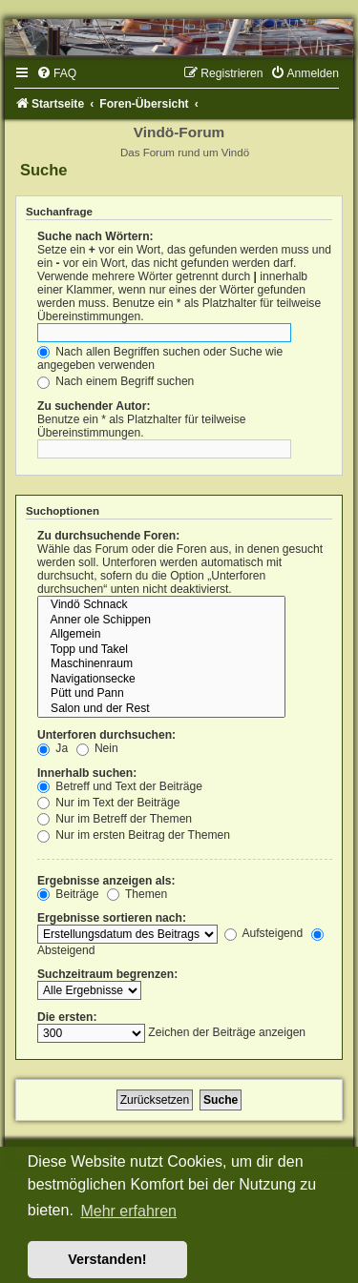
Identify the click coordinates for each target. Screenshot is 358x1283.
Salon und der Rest (161, 709)
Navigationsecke (161, 679)
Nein (97, 748)
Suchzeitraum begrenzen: (107, 974)
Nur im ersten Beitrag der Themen (133, 835)
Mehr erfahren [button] (128, 1211)
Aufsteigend (264, 933)
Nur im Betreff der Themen (114, 818)
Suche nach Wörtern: (95, 236)
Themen (137, 894)
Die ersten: (67, 1017)
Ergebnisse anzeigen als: (106, 880)
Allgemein (161, 634)
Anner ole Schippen (161, 620)
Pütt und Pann (161, 694)
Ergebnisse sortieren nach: (111, 918)
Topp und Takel (161, 650)
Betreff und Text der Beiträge (119, 786)
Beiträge (67, 894)
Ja (52, 748)
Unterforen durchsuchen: (106, 735)
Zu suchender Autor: (93, 406)
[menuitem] (56, 73)
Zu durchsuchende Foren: (108, 535)
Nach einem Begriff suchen (115, 381)
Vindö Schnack (161, 605)
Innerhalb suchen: (87, 773)
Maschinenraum (161, 664)
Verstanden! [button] (107, 1259)
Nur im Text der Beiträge (108, 802)
